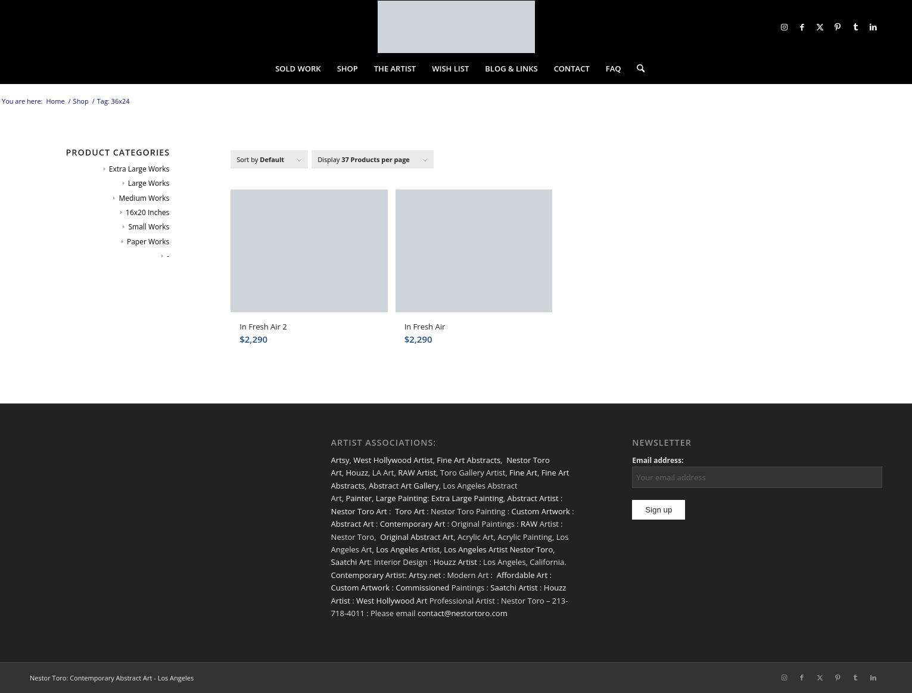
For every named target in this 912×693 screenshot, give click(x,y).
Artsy (340, 460)
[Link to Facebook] (802, 27)
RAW (529, 523)
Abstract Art (352, 523)
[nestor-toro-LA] (456, 27)
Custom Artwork (540, 511)
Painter (359, 498)
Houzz (357, 472)
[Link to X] (820, 27)
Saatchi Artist (513, 587)
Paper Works (148, 242)
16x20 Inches (147, 212)
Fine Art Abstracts (468, 460)
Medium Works (144, 198)
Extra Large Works (139, 169)
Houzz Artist (455, 562)
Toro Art (410, 511)
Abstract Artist (533, 498)
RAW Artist (417, 472)
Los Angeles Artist (408, 549)
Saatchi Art (350, 562)
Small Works (148, 227)
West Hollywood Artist (392, 460)
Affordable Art (522, 575)
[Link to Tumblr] (855, 27)
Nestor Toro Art (359, 511)
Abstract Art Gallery (404, 485)
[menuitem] (297, 68)
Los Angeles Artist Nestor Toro (498, 549)
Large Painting (401, 498)
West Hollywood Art (391, 600)
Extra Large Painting (467, 498)
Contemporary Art (413, 523)
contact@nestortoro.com (463, 613)
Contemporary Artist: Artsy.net (386, 575)
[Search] (637, 68)
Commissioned (422, 587)
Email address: (657, 460)
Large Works (148, 183)
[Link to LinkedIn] (873, 27)
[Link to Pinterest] (837, 27)
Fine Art (523, 472)
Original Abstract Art (416, 537)
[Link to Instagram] (784, 27)
